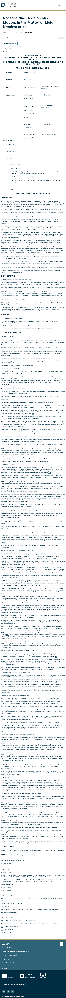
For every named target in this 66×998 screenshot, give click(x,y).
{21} (40, 812)
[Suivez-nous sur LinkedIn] (3, 991)
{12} (45, 458)
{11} (32, 454)
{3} (2, 344)
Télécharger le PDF (9, 43)
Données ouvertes (9, 955)
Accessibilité (7, 948)
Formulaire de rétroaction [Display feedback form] (11, 963)
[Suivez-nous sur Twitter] (8, 991)
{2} (47, 227)
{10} (49, 452)
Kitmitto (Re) (19, 32)
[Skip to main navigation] (63, 5)
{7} (8, 384)
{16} (7, 634)
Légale (5, 944)
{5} (21, 373)
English (4, 968)
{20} (7, 784)
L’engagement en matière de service (16, 951)
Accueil (5, 32)
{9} (42, 441)
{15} (38, 630)
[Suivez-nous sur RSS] (12, 991)
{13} (49, 472)
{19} (56, 681)
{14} (55, 539)
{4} (18, 368)
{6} (11, 380)
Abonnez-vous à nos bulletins (14, 984)
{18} (56, 656)
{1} (33, 206)
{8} (33, 413)
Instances (11, 32)
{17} (34, 650)
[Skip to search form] (58, 5)
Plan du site (6, 959)
